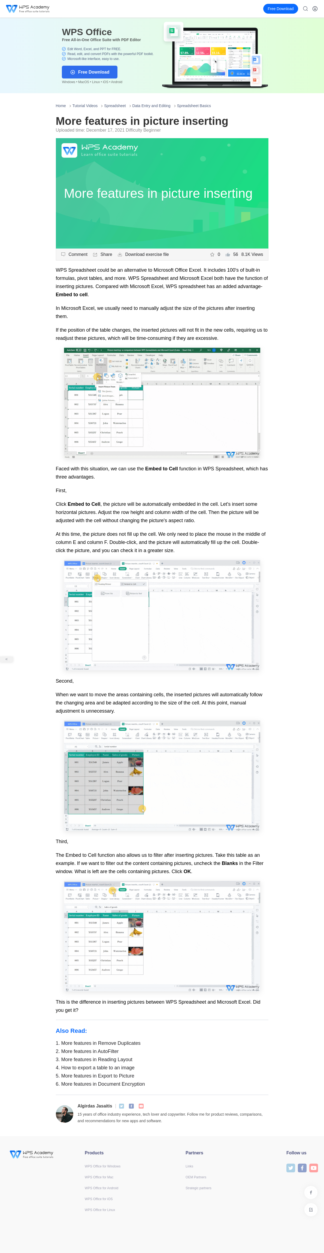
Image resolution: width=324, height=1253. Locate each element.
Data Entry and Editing (151, 106)
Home (61, 106)
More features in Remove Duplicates (98, 1043)
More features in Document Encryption (100, 1084)
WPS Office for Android (101, 1188)
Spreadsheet (115, 106)
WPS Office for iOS (99, 1199)
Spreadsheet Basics (194, 106)
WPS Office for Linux (100, 1210)
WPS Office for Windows (102, 1166)
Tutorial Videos (85, 106)
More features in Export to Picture (95, 1076)
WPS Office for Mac (99, 1177)
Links (189, 1166)
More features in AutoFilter (87, 1051)
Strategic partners (198, 1188)
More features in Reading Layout (94, 1059)
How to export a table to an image (95, 1067)
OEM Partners (196, 1177)
